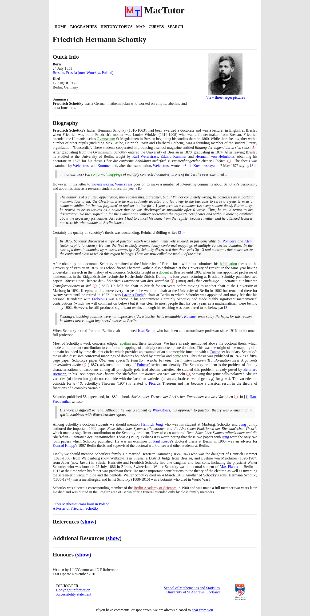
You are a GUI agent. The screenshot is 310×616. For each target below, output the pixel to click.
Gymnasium (106, 139)
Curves (156, 27)
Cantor (215, 352)
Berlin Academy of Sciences (155, 488)
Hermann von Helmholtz (214, 156)
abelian (125, 343)
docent (164, 272)
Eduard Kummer (174, 156)
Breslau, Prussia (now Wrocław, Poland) (83, 73)
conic (177, 356)
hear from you (202, 610)
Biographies (83, 27)
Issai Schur (146, 331)
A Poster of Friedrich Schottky (76, 508)
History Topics (116, 27)
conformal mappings (106, 174)
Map (140, 27)
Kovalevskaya (102, 184)
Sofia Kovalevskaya (199, 166)
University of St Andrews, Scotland (193, 592)
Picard (154, 383)
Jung (242, 424)
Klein (248, 241)
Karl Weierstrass (145, 156)
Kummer (104, 166)
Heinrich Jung (152, 424)
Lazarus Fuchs (133, 295)
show (88, 522)
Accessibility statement (73, 594)
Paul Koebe (162, 441)
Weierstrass (81, 166)
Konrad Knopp (64, 445)
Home (61, 27)
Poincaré (229, 241)
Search (175, 27)
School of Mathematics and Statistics (192, 588)
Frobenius (99, 299)
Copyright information (73, 590)
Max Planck (229, 467)
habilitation (228, 264)
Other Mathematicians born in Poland (81, 504)
